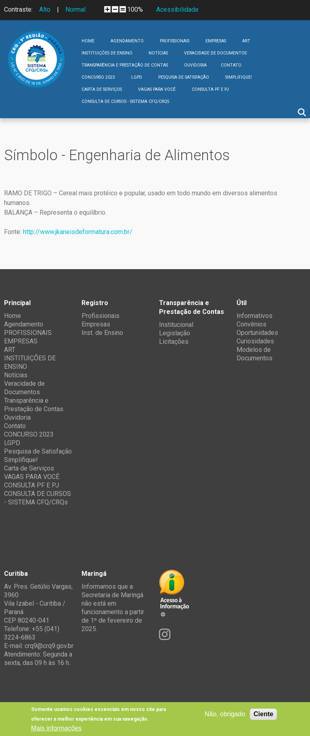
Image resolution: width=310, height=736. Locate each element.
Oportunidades (257, 333)
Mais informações (56, 728)
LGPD (136, 77)
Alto (44, 9)
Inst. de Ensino (102, 333)
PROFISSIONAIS (174, 41)
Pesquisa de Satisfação (183, 77)
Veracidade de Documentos (215, 53)
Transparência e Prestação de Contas (125, 65)
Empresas (96, 324)
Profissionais (100, 316)
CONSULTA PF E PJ (210, 89)
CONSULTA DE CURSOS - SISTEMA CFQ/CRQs (125, 101)
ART (246, 41)
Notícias (158, 53)
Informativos (254, 316)
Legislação (174, 333)
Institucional (176, 324)
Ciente (263, 714)
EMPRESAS (215, 41)
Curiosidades (255, 341)
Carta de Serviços (102, 89)
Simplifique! (238, 77)
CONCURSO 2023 (98, 77)
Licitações (174, 341)
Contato (231, 65)
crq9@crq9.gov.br (49, 646)
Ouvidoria (195, 65)
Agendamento (127, 41)
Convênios (251, 324)
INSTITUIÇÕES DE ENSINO (107, 53)
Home (88, 41)
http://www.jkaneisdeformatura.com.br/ (77, 232)
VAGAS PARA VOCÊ (157, 89)
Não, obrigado (225, 714)
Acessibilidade (177, 9)
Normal (75, 9)
